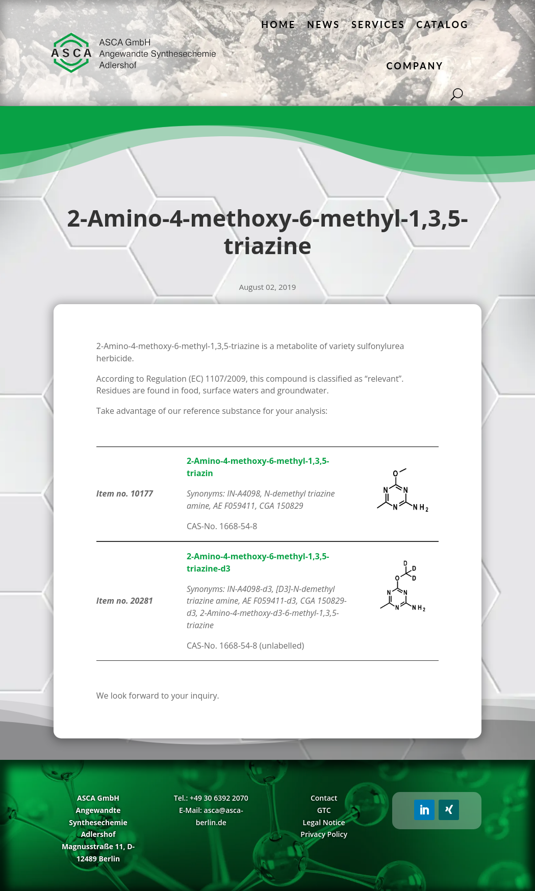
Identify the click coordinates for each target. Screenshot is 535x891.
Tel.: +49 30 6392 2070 (211, 798)
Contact (324, 798)
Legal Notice (324, 822)
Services (378, 24)
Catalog (442, 24)
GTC (324, 810)
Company (415, 65)
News (323, 24)
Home (278, 24)
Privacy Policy (323, 834)
